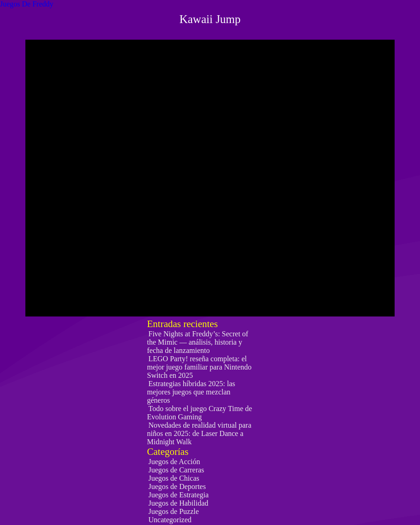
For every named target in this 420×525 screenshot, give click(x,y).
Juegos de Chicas (174, 478)
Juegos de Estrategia (179, 495)
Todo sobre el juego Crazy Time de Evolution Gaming (199, 413)
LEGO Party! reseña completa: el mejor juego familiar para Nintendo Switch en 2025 (199, 367)
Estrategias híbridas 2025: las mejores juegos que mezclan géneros (191, 392)
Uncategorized (170, 520)
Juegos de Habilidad (179, 503)
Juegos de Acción (174, 461)
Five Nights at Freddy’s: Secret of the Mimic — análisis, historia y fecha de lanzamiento (197, 342)
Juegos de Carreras (176, 470)
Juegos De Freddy (27, 4)
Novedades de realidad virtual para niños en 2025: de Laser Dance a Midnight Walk (199, 433)
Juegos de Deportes (177, 486)
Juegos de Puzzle (174, 511)
